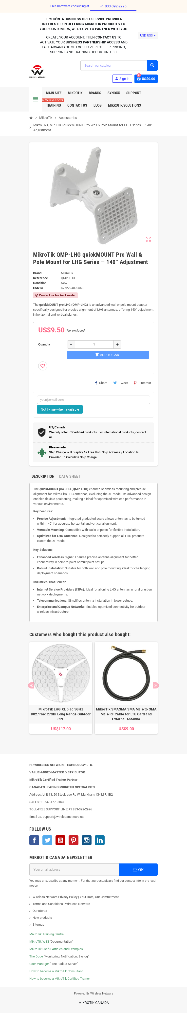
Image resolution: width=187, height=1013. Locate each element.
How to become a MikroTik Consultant (56, 971)
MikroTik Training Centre (46, 934)
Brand (37, 273)
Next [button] (156, 685)
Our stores (40, 911)
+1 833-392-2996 (113, 6)
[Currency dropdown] (148, 35)
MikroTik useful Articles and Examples (56, 949)
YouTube (60, 840)
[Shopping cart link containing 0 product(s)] (146, 79)
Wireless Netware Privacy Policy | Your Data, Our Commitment (76, 897)
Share (101, 383)
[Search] (118, 65)
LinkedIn (100, 840)
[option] (61, 690)
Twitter (47, 840)
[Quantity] (94, 344)
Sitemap (38, 924)
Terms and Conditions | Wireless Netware (61, 904)
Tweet (120, 383)
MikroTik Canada (93, 1003)
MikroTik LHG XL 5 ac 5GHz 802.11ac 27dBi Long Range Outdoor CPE (61, 714)
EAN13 (38, 288)
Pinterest (142, 383)
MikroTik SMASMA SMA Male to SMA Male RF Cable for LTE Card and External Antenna (126, 714)
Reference (40, 278)
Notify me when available (60, 409)
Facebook (34, 840)
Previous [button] (31, 685)
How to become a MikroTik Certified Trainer (59, 978)
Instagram (87, 840)
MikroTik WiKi (39, 941)
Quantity (44, 344)
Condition (39, 283)
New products (42, 917)
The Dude (36, 956)
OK (138, 869)
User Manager (39, 964)
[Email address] (74, 869)
